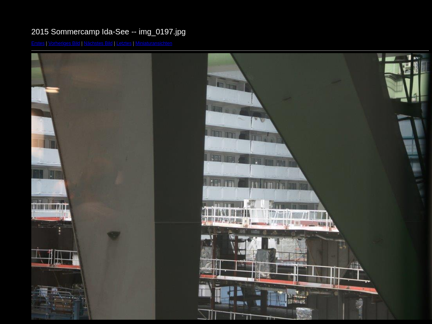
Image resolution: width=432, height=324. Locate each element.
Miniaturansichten (153, 43)
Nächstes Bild (98, 43)
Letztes (124, 43)
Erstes (38, 43)
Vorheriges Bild (64, 43)
